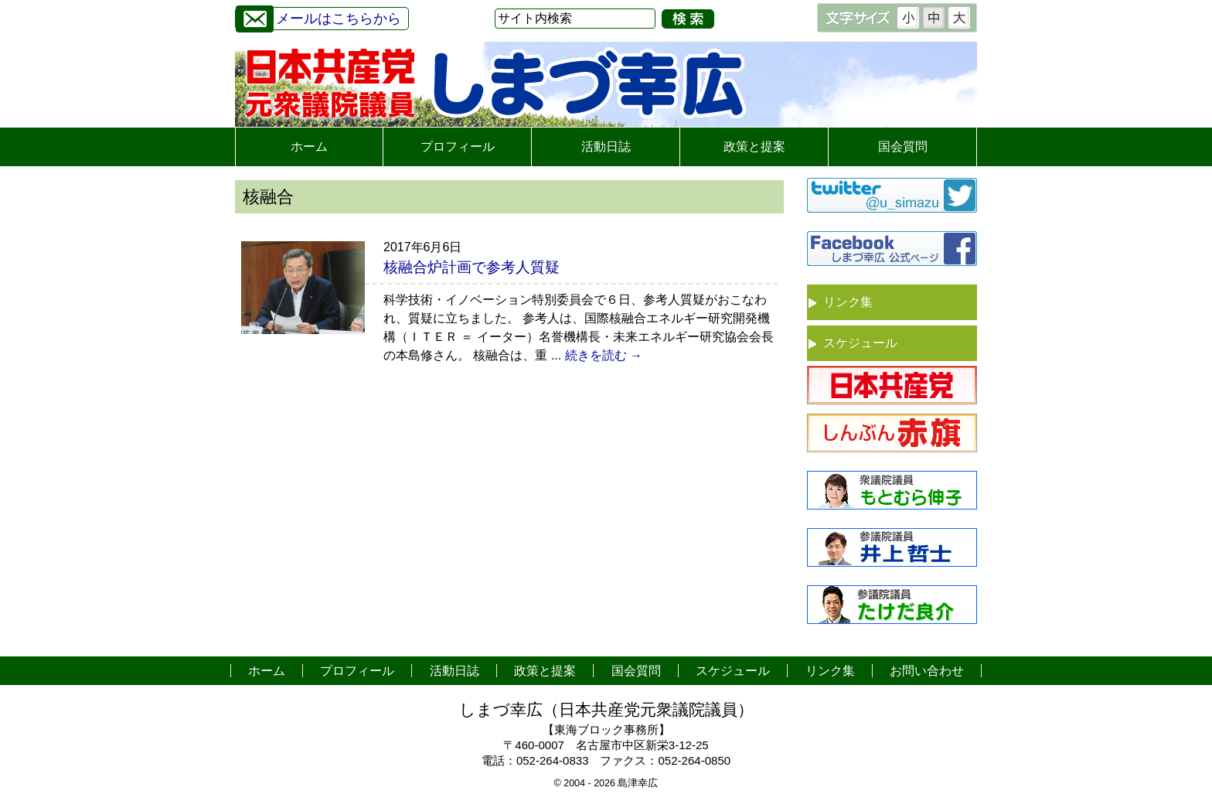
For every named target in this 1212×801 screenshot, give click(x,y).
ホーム (309, 146)
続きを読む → (603, 355)
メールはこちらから (318, 16)
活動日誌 (606, 146)
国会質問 (903, 146)
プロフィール (457, 146)
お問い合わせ (927, 670)
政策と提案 (754, 146)
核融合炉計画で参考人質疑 (471, 267)
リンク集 (848, 301)
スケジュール (860, 342)
